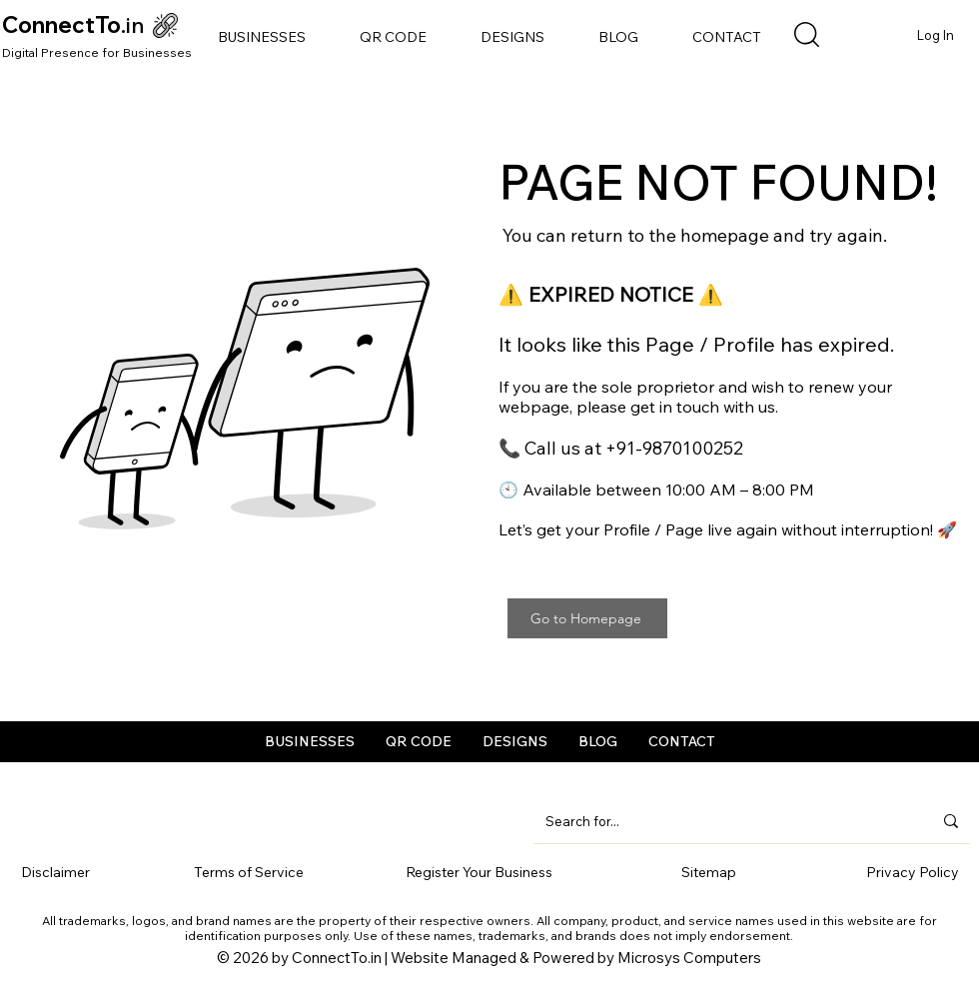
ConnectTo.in (337, 957)
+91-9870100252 (674, 448)
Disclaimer (55, 872)
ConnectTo (61, 25)
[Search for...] (723, 821)
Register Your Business (479, 872)
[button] (262, 37)
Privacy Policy (912, 872)
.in (133, 25)
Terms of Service (249, 872)
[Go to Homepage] (587, 618)
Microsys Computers (689, 957)
